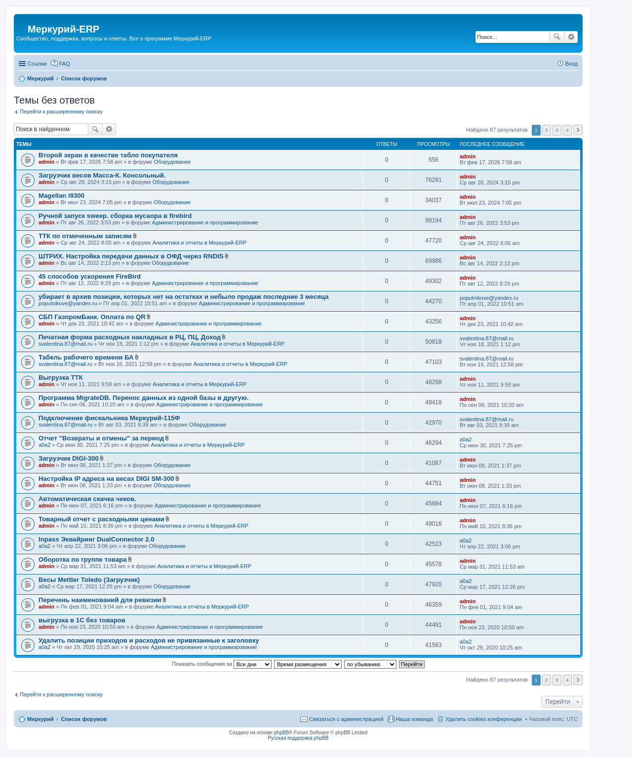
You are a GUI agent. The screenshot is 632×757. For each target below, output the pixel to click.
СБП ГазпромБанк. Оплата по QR (92, 317)
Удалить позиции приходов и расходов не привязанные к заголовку (149, 640)
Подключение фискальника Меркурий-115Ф (109, 418)
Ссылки (37, 64)
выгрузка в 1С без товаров (82, 620)
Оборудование (172, 162)
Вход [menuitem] (571, 64)
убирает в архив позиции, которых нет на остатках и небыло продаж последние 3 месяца (184, 296)
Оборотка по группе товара (83, 559)
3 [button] (556, 130)
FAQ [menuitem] (64, 64)
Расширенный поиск (571, 37)
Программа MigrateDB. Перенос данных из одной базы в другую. (144, 397)
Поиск (557, 37)
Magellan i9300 (61, 195)
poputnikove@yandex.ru (68, 303)
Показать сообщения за (221, 664)
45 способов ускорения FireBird (90, 276)
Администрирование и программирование (205, 222)
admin (46, 162)
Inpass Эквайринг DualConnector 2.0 (97, 539)
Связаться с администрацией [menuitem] (346, 719)
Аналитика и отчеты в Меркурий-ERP (200, 243)
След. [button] (578, 130)
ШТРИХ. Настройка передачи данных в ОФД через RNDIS (131, 256)
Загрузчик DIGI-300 (69, 458)
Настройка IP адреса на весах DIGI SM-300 (106, 478)
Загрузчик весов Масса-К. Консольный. (102, 175)
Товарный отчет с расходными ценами (101, 519)
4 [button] (567, 130)
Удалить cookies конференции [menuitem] (483, 719)
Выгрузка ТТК (61, 377)
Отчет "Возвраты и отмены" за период (101, 438)
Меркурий (40, 719)
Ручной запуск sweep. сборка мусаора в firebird (115, 215)
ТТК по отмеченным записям (85, 236)
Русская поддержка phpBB (298, 738)
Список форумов (84, 719)
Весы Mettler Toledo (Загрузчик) (89, 579)
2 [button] (546, 130)
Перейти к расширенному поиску (61, 111)
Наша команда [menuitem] (414, 719)
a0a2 (44, 445)
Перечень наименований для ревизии (100, 600)
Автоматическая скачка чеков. (87, 499)
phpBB (281, 732)
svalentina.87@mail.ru (65, 344)
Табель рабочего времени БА (86, 357)
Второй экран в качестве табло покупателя (108, 155)
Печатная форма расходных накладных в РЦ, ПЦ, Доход (130, 337)
